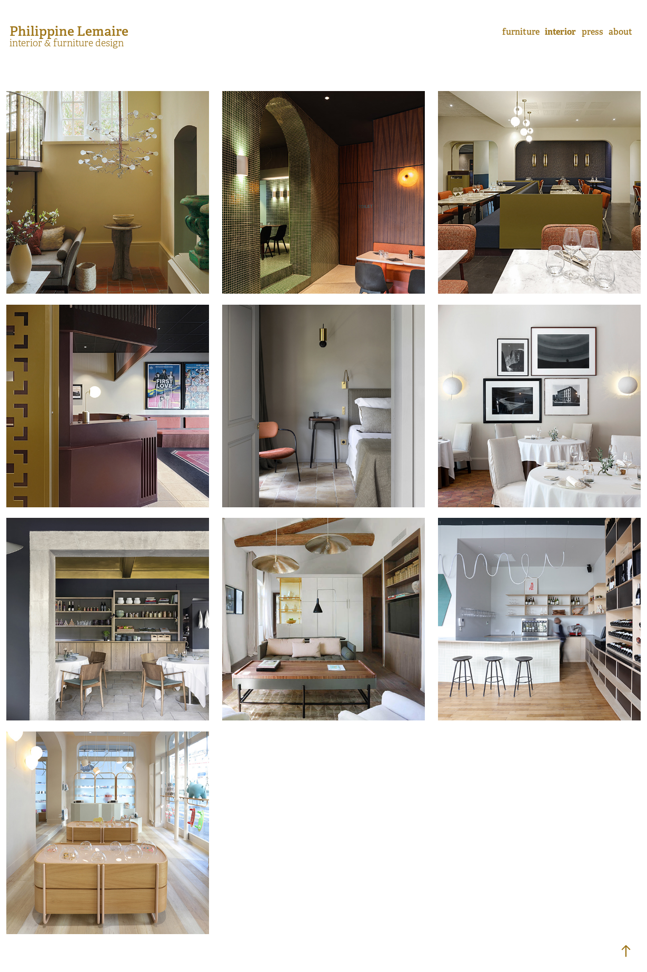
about (620, 31)
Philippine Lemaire (68, 31)
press (592, 31)
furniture (521, 31)
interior (560, 31)
